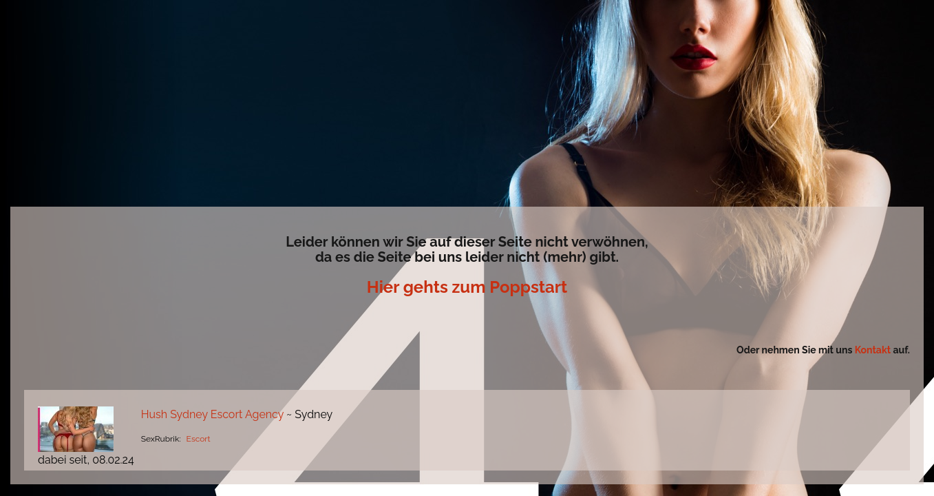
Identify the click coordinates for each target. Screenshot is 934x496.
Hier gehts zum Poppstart (467, 287)
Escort (199, 439)
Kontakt (874, 349)
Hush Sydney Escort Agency (213, 414)
